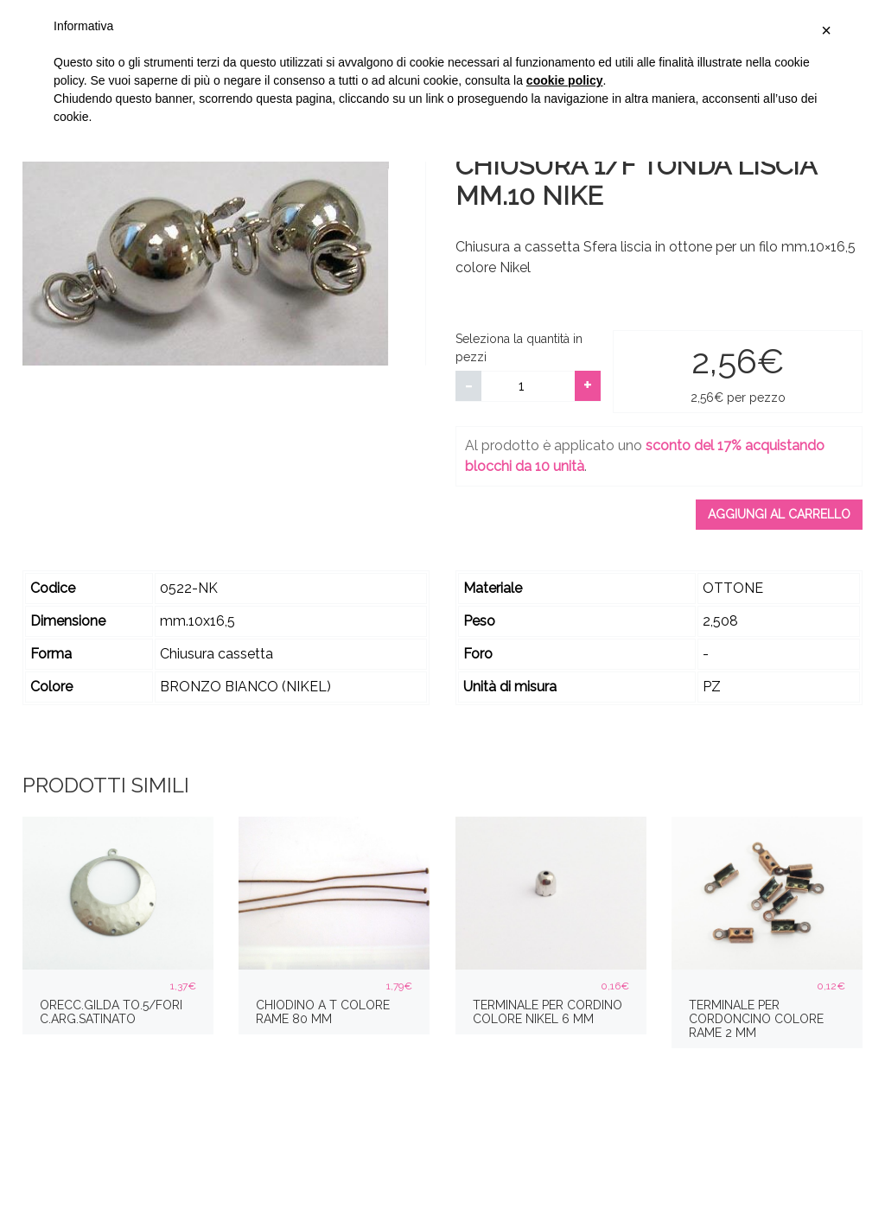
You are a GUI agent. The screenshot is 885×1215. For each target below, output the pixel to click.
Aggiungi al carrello (779, 514)
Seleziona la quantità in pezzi (519, 348)
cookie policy (564, 80)
